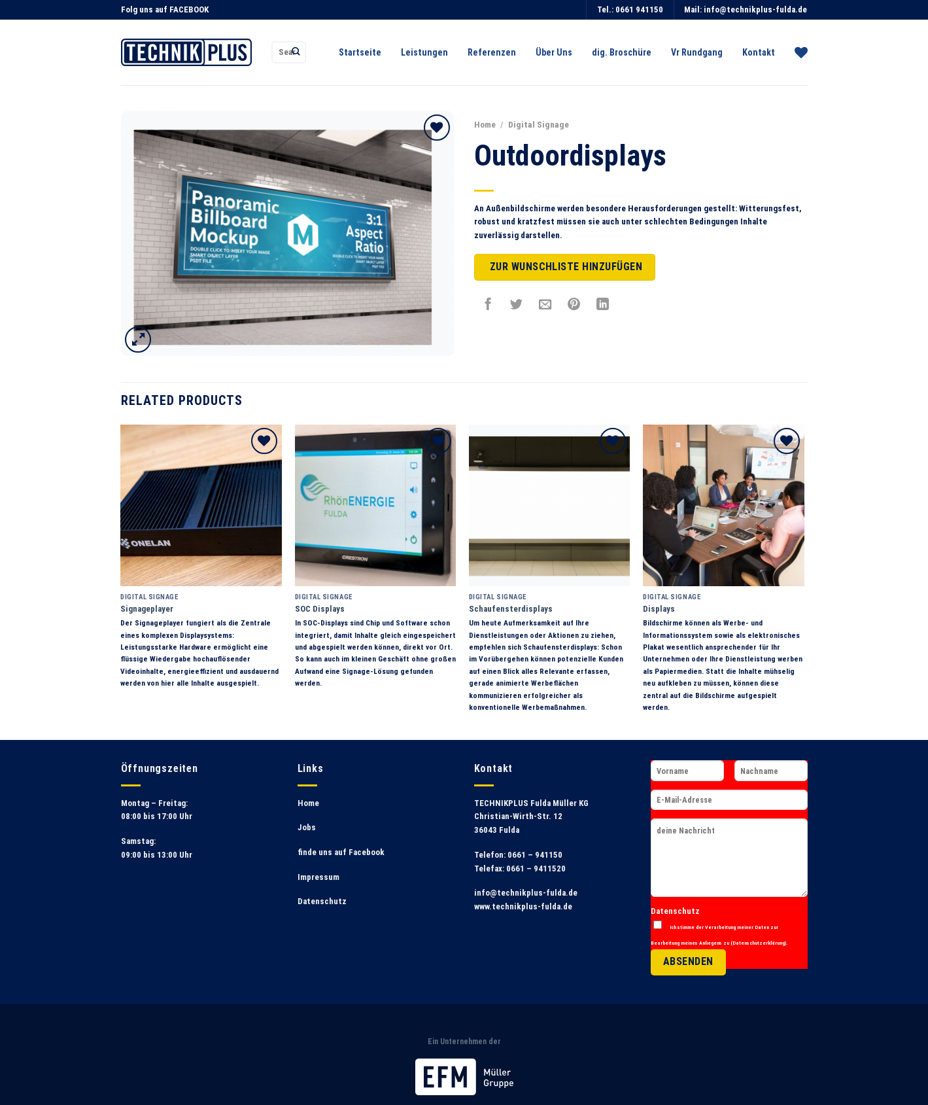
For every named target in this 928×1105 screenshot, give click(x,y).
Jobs (307, 827)
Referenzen (492, 52)
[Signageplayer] (201, 505)
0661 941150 (639, 9)
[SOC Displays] (375, 505)
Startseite (360, 52)
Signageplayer (146, 609)
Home (485, 124)
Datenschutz (322, 901)
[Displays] (723, 505)
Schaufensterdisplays (511, 609)
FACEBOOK (189, 9)
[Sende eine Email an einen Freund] (545, 304)
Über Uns (554, 52)
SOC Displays (320, 609)
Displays (659, 609)
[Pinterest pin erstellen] (574, 304)
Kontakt (758, 52)
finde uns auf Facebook (341, 852)
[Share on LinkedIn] (603, 304)
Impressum (318, 877)
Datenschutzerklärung (758, 942)
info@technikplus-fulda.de (755, 9)
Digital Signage (538, 124)
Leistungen (424, 52)
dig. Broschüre (621, 52)
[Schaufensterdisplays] (549, 505)
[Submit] (296, 52)
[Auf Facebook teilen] (488, 304)
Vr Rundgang (697, 52)
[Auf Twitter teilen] (517, 304)
